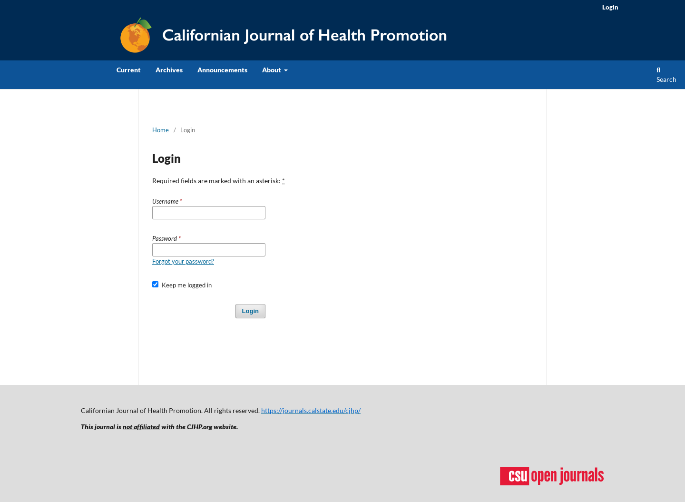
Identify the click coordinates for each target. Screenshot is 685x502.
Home (160, 130)
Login (610, 7)
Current (129, 70)
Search (666, 75)
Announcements (222, 70)
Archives (169, 70)
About (272, 70)
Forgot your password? (183, 261)
